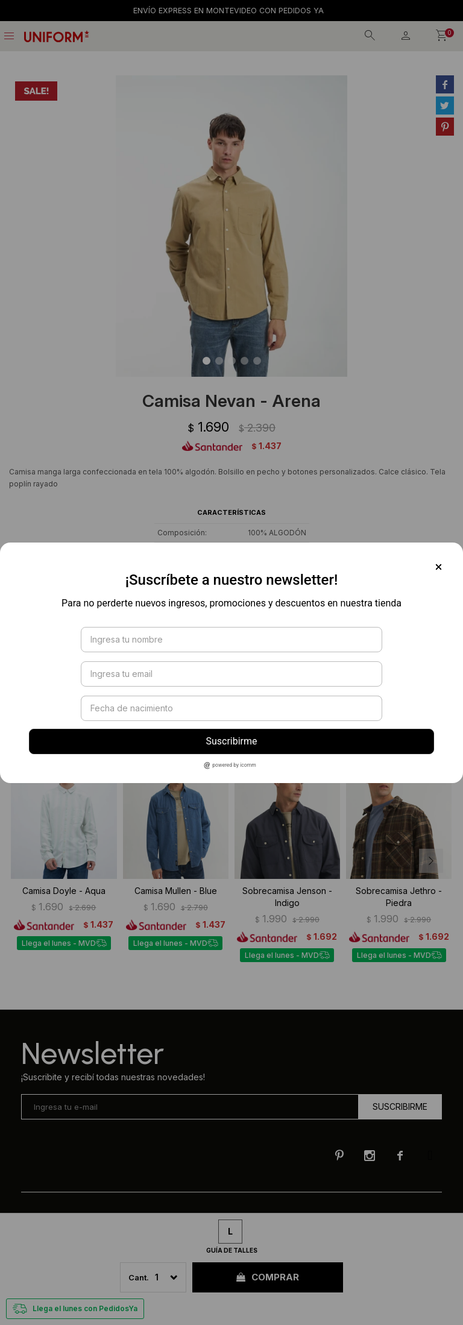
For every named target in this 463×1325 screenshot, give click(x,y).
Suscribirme (231, 741)
